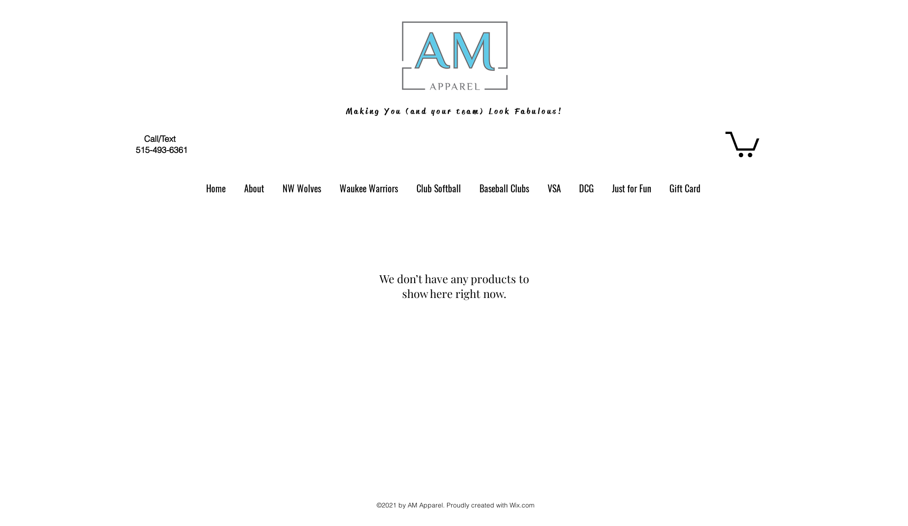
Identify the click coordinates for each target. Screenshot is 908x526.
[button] (742, 143)
